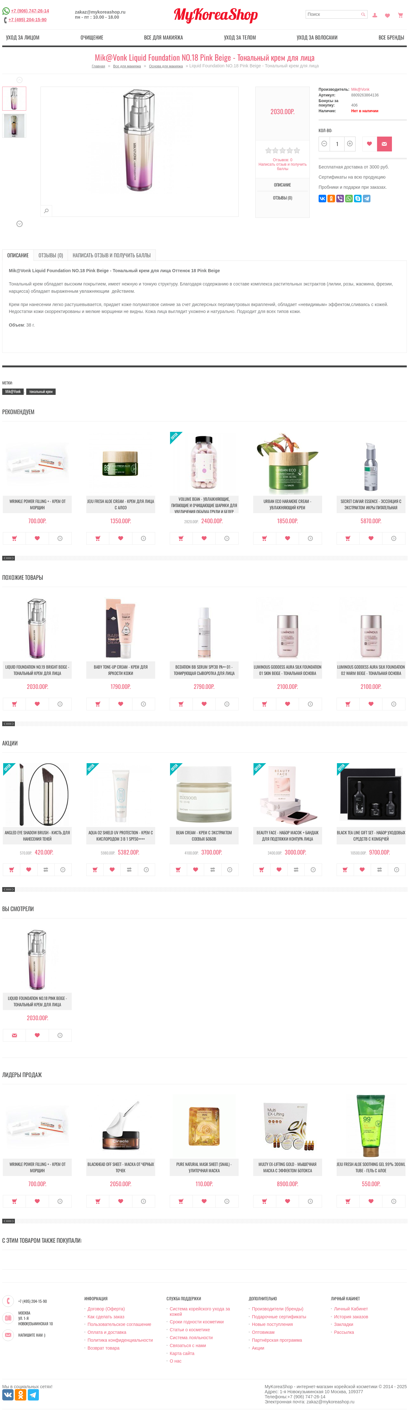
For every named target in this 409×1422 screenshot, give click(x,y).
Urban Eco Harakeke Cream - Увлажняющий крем (287, 504)
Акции (258, 1348)
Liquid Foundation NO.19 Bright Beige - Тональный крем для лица (37, 670)
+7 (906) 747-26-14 (30, 10)
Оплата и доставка (107, 1332)
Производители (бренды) (277, 1308)
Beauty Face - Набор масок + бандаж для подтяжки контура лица (288, 835)
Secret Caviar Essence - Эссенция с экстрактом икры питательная (371, 504)
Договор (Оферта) (106, 1308)
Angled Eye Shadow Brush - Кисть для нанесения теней (37, 835)
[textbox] (337, 14)
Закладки (343, 1324)
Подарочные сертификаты (279, 1316)
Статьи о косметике (190, 1329)
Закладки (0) (388, 14)
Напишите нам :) (31, 1335)
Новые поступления (272, 1324)
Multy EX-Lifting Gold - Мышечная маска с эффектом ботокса (287, 1167)
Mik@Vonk (360, 89)
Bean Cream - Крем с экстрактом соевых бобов (204, 835)
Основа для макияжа (166, 66)
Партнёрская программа (277, 1340)
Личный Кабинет (351, 1308)
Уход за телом (240, 37)
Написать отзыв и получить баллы (283, 166)
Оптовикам (263, 1332)
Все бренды (391, 37)
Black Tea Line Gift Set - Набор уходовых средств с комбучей (371, 835)
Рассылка (344, 1332)
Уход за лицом (23, 37)
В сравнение (46, 869)
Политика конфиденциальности (120, 1340)
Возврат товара (103, 1348)
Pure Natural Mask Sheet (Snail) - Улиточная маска (204, 1167)
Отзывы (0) (282, 197)
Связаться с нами (188, 1345)
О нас (175, 1361)
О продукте (60, 538)
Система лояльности (191, 1337)
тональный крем (40, 391)
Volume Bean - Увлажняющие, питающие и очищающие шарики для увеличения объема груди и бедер (204, 505)
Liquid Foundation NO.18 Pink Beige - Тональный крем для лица (37, 1001)
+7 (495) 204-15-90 (27, 19)
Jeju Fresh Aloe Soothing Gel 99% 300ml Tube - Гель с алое (371, 1167)
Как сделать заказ (106, 1316)
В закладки (369, 144)
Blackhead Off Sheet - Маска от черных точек (121, 1167)
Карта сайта (182, 1353)
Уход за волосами (317, 37)
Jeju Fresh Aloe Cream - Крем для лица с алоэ (120, 504)
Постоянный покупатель (375, 14)
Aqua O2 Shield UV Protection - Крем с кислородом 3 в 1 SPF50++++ (121, 835)
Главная (98, 66)
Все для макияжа (163, 37)
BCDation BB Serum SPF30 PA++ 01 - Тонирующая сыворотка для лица (204, 670)
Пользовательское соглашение (119, 1324)
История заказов (351, 1316)
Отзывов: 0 (282, 160)
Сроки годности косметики (197, 1321)
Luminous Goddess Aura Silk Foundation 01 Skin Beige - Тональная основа (287, 670)
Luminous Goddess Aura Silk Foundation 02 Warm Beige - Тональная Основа (371, 670)
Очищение (92, 37)
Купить (14, 538)
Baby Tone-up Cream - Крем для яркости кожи (121, 670)
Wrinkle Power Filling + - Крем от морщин (37, 504)
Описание (282, 184)
